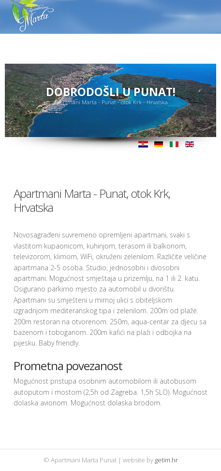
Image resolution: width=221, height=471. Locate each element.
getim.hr (166, 460)
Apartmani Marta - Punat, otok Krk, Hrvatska (92, 200)
